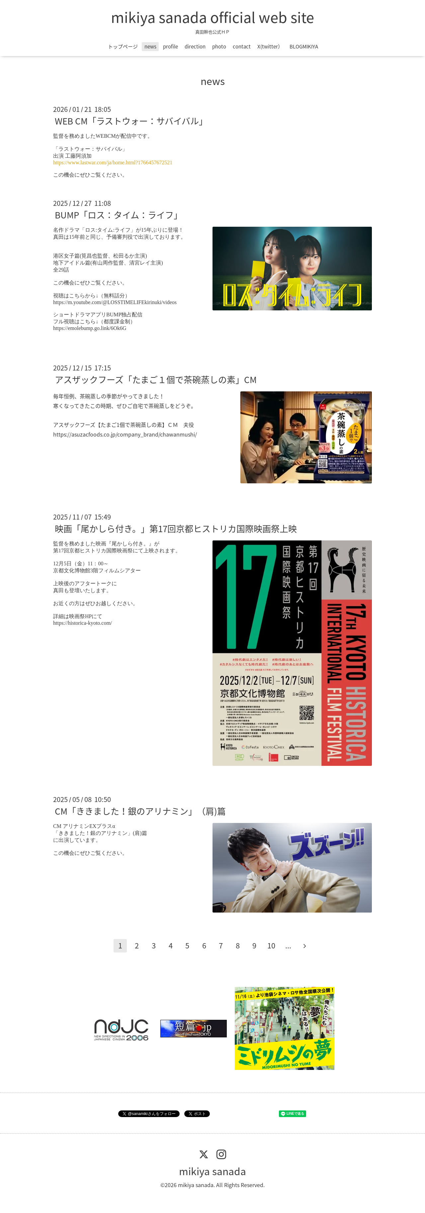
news (150, 46)
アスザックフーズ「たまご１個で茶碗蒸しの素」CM (156, 379)
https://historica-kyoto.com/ (82, 623)
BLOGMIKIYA (304, 46)
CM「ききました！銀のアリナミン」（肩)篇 (140, 811)
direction (195, 46)
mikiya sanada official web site (212, 17)
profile (170, 46)
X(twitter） (270, 46)
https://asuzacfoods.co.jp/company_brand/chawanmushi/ (125, 434)
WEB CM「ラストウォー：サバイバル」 (131, 121)
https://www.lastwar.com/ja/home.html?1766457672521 (112, 162)
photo (219, 46)
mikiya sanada (212, 1171)
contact (242, 46)
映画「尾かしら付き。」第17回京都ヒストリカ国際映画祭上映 (176, 528)
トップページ (123, 46)
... (288, 945)
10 (271, 945)
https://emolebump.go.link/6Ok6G (89, 328)
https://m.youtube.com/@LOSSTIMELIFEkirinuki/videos (115, 302)
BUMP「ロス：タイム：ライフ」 (118, 214)
